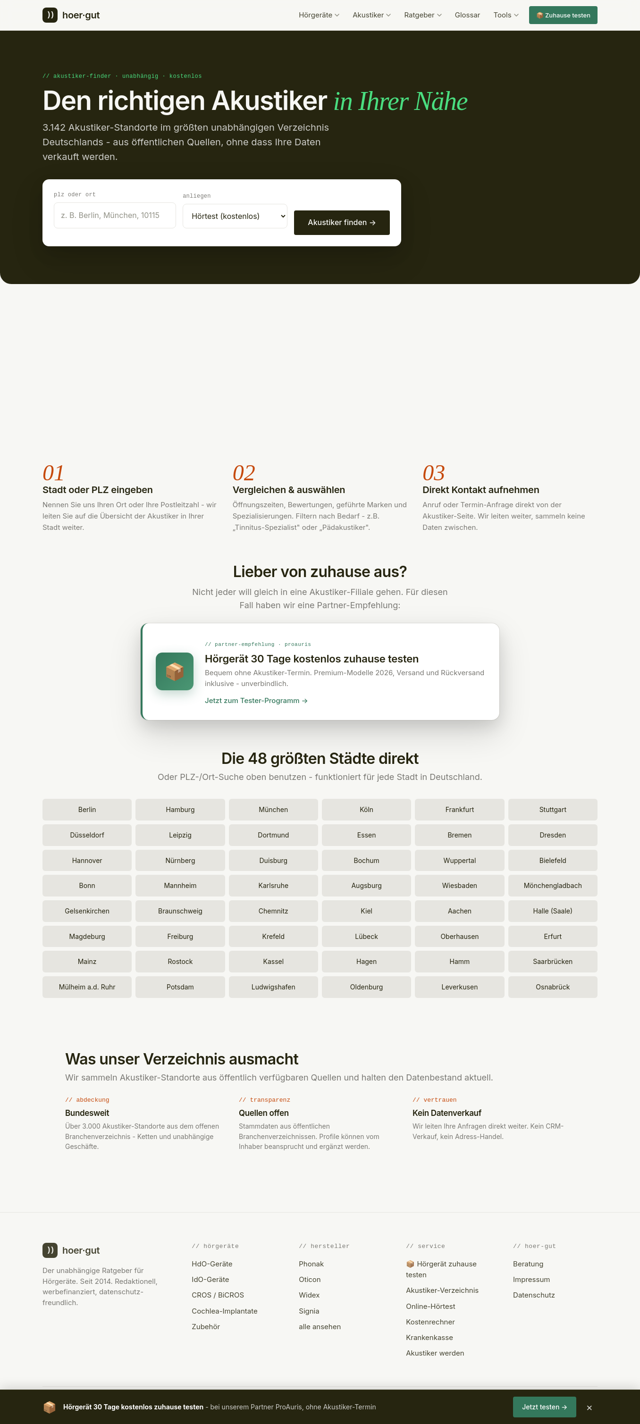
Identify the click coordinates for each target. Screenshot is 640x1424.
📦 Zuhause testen (563, 15)
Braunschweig (180, 909)
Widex (309, 1293)
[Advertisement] (320, 372)
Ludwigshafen (273, 985)
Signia (309, 1309)
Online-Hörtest (430, 1304)
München (273, 808)
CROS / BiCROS (218, 1293)
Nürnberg (180, 859)
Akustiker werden (435, 1351)
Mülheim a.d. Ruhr (87, 985)
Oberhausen (459, 935)
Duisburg (274, 859)
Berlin (87, 808)
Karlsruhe (274, 884)
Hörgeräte (319, 14)
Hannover (87, 859)
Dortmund (273, 833)
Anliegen (197, 196)
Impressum (531, 1277)
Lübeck (366, 935)
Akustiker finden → (342, 221)
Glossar (467, 14)
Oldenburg (366, 985)
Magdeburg (87, 935)
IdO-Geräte (210, 1277)
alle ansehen (320, 1325)
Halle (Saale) (553, 909)
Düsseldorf (87, 833)
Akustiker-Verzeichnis (442, 1288)
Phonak (311, 1262)
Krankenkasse (429, 1336)
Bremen (459, 833)
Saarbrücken (553, 960)
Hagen (366, 960)
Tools (506, 14)
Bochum (366, 859)
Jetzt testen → (544, 1407)
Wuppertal (460, 859)
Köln (366, 808)
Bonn (87, 884)
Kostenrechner (430, 1320)
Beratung (528, 1262)
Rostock (180, 960)
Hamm (460, 960)
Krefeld (273, 935)
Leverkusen (460, 985)
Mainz (87, 960)
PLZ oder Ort (75, 194)
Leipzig (180, 833)
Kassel (273, 960)
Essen (366, 833)
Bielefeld (552, 859)
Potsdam (180, 985)
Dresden (552, 833)
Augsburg (366, 884)
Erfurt (553, 935)
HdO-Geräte (212, 1262)
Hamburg (180, 808)
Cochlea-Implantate (224, 1309)
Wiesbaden (459, 884)
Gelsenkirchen (87, 909)
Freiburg (181, 935)
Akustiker (372, 14)
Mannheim (180, 884)
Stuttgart (552, 808)
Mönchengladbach (553, 884)
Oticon (309, 1277)
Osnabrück (553, 985)
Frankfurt (460, 808)
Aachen (460, 909)
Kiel (366, 909)
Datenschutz (534, 1293)
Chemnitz (273, 909)
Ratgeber (422, 14)
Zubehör (206, 1325)
